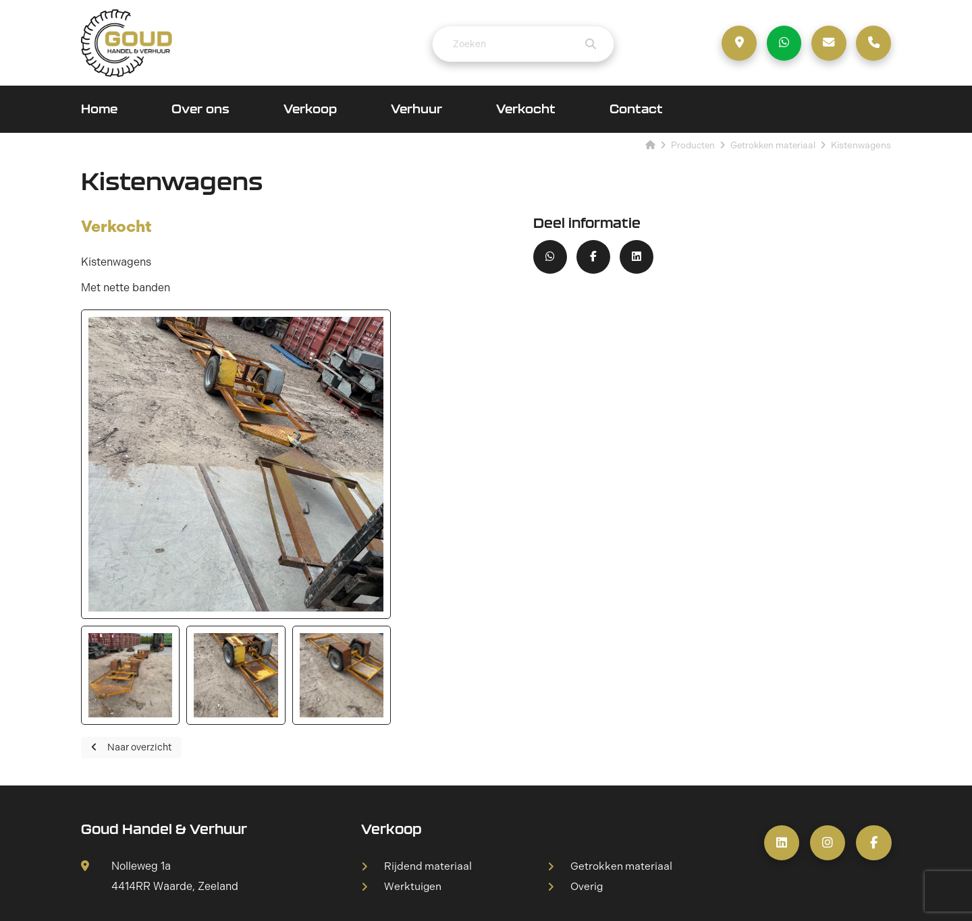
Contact (636, 111)
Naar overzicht (131, 630)
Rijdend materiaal (428, 749)
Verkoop (310, 111)
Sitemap (473, 896)
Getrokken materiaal (622, 749)
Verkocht (526, 111)
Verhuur (416, 111)
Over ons (200, 111)
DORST (690, 896)
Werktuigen (413, 770)
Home (99, 111)
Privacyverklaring (547, 896)
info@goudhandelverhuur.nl (164, 831)
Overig (587, 770)
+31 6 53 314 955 (139, 810)
